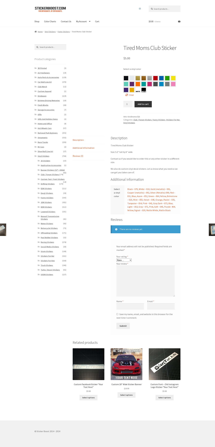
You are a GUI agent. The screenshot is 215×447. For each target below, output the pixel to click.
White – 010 (144, 189)
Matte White (152, 210)
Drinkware (42, 96)
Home (40, 31)
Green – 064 (167, 78)
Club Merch (42, 86)
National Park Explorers (48, 133)
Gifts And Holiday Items (48, 119)
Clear (131, 95)
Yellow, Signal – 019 (132, 90)
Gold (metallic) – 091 (160, 189)
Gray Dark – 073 (155, 84)
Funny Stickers (64, 31)
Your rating (122, 256)
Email (150, 301)
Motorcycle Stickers (49, 228)
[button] (126, 78)
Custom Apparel (44, 91)
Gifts (40, 114)
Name (119, 301)
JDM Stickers (46, 202)
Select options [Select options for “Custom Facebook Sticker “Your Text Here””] (88, 397)
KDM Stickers (46, 207)
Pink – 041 (149, 84)
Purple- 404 (126, 90)
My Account (81, 21)
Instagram (139, 9)
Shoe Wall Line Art (45, 151)
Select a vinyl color (132, 69)
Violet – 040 (132, 84)
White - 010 (132, 78)
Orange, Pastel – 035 (138, 84)
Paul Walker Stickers (49, 237)
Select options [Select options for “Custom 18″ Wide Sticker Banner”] (126, 395)
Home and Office (45, 123)
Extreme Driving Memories (49, 100)
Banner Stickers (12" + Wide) (53, 170)
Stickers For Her (173, 120)
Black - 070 (126, 78)
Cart (97, 21)
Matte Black (164, 210)
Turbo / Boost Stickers (50, 270)
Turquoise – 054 (144, 84)
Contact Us (66, 21)
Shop (37, 21)
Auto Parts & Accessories (48, 77)
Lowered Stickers (48, 211)
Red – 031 (155, 78)
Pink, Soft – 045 (173, 84)
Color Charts (50, 21)
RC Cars (41, 147)
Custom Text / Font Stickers (53, 179)
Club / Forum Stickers (142, 120)
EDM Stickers (46, 188)
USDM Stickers (47, 274)
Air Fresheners (44, 73)
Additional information (83, 147)
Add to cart (143, 104)
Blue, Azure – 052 (161, 78)
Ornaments (42, 137)
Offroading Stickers (49, 233)
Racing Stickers (47, 242)
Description (78, 140)
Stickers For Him (48, 260)
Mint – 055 (126, 84)
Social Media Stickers (50, 246)
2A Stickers (45, 160)
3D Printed (42, 68)
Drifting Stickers (48, 184)
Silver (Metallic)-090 (159, 192)
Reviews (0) (78, 156)
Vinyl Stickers (50, 31)
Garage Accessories (46, 110)
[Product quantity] (128, 104)
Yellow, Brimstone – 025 (173, 78)
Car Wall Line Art (45, 82)
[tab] (88, 140)
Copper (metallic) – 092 (138, 192)
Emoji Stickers (47, 193)
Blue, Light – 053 (161, 84)
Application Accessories (51, 165)
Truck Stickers (47, 265)
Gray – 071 (167, 84)
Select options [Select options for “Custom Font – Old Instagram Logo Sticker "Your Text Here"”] (164, 397)
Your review (122, 263)
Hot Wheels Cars (45, 128)
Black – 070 (132, 189)
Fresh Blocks (43, 105)
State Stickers (47, 251)
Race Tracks (43, 142)
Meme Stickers (47, 223)
